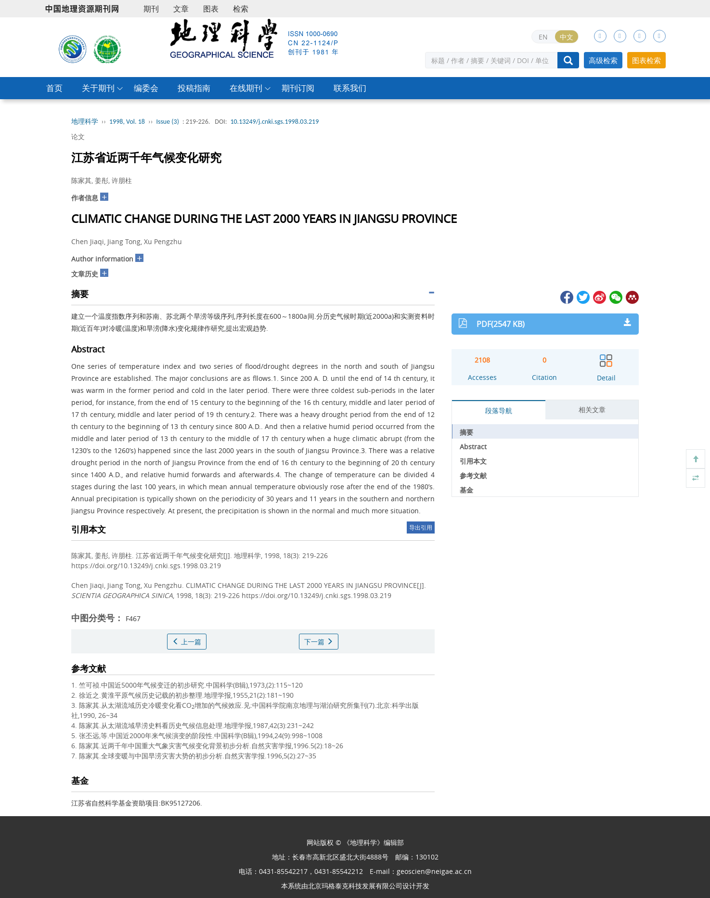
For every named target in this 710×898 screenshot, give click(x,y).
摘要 (466, 432)
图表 (211, 8)
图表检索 (646, 60)
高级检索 (603, 60)
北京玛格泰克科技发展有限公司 (355, 885)
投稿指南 (194, 87)
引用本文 (473, 461)
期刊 (151, 8)
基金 (466, 490)
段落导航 (498, 410)
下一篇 (318, 641)
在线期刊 (246, 87)
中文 (566, 36)
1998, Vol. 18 (127, 121)
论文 (78, 136)
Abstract (473, 446)
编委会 (146, 87)
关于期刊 (98, 87)
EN (543, 36)
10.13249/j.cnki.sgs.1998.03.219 (274, 121)
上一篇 (186, 641)
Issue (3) (167, 121)
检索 (240, 8)
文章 (181, 8)
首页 (54, 87)
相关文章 (592, 409)
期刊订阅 (298, 87)
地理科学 (84, 121)
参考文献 (473, 475)
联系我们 (350, 87)
